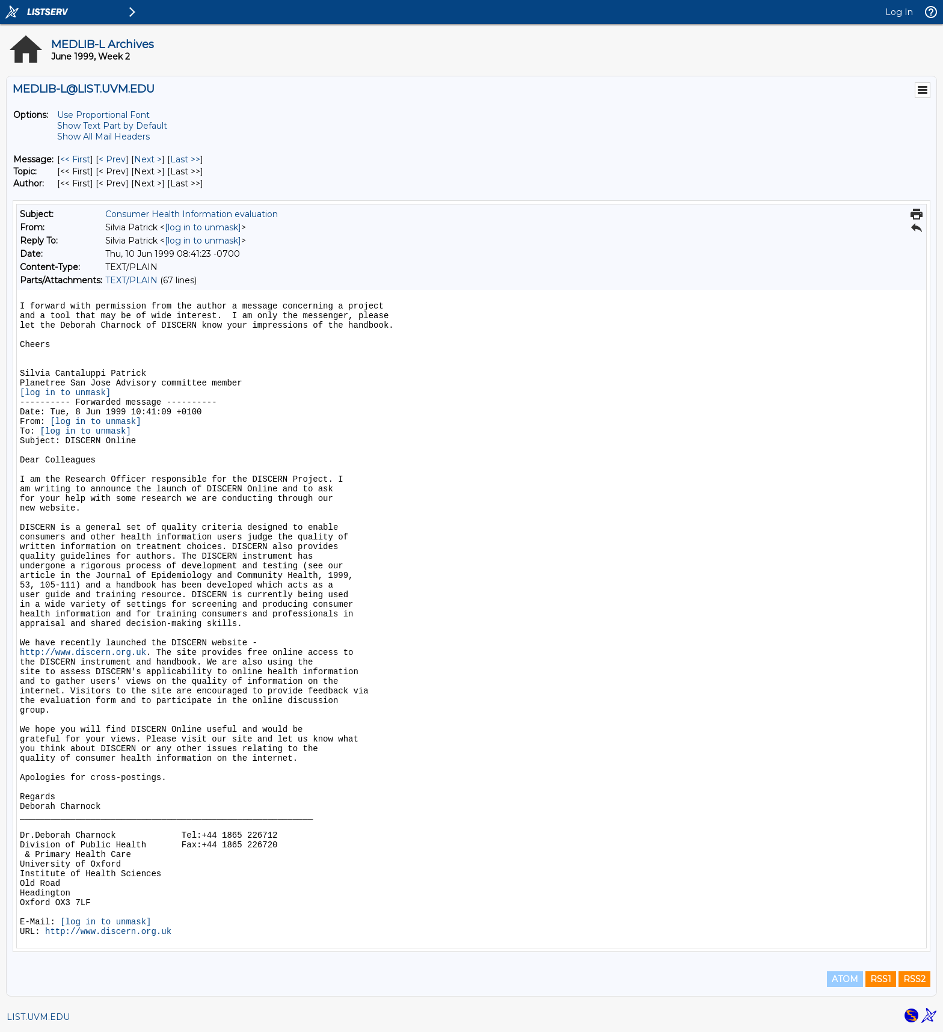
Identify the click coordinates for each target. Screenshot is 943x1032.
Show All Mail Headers (103, 136)
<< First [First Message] (75, 159)
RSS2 (914, 979)
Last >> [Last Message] (185, 159)
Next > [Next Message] (148, 159)
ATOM (845, 979)
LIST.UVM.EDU (38, 1017)
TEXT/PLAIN (131, 280)
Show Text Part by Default (112, 125)
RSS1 (880, 979)
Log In (899, 12)
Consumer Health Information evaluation (191, 214)
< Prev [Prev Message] (112, 159)
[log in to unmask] (203, 227)
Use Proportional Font (103, 114)
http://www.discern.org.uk (83, 652)
